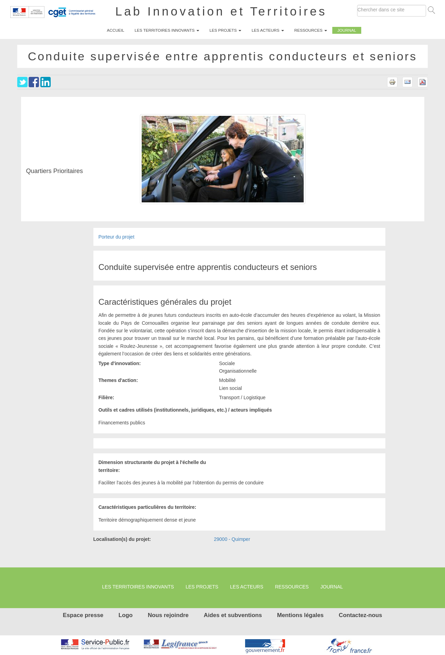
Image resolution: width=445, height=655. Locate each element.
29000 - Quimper (232, 539)
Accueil (115, 30)
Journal (346, 30)
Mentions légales (300, 615)
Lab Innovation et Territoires (221, 11)
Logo (126, 615)
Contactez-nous (360, 615)
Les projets (225, 30)
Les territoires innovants (167, 30)
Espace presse (83, 615)
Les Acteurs (268, 30)
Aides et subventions (233, 615)
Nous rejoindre (168, 615)
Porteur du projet (116, 237)
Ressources (310, 30)
